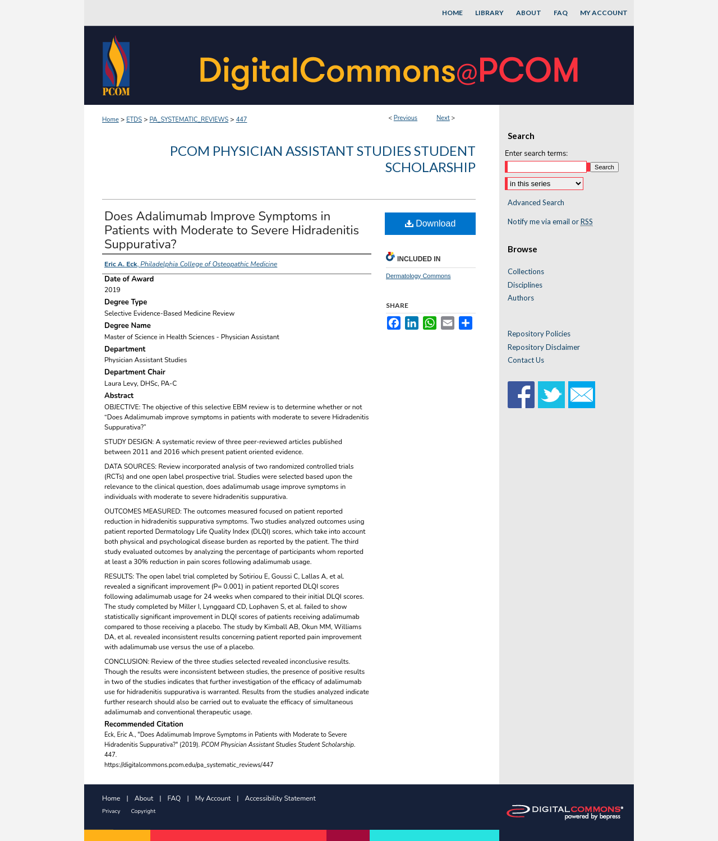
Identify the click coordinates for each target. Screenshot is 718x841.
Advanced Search (536, 202)
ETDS (134, 119)
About (144, 798)
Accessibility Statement (280, 798)
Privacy (111, 811)
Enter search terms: (536, 154)
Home (110, 119)
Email (581, 394)
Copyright (143, 811)
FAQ (174, 798)
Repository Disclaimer (544, 347)
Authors (521, 298)
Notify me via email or (550, 222)
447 (241, 119)
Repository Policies (539, 334)
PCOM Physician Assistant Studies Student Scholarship (323, 158)
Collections (526, 271)
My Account (213, 798)
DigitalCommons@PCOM (390, 65)
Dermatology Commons (418, 275)
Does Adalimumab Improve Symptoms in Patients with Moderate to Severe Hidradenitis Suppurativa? (231, 230)
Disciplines (525, 285)
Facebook (521, 394)
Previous (405, 118)
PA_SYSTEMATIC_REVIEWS (188, 119)
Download (430, 223)
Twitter (551, 394)
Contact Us (526, 360)
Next (443, 118)
